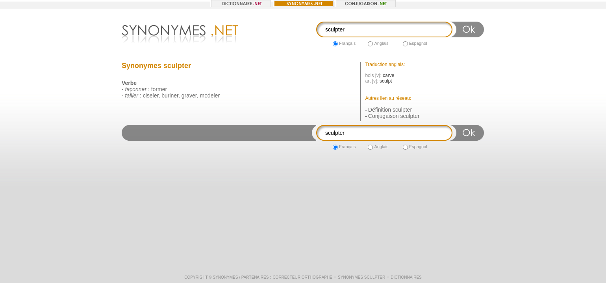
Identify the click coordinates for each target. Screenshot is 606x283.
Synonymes (225, 277)
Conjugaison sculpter (394, 116)
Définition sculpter (390, 110)
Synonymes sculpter (361, 277)
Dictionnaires (406, 277)
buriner (169, 95)
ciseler (151, 95)
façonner (135, 89)
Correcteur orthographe (302, 277)
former (159, 89)
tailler (131, 95)
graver (189, 95)
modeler (210, 95)
